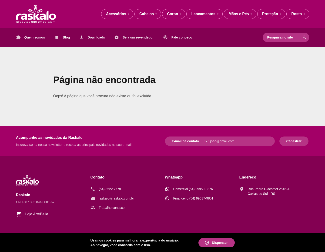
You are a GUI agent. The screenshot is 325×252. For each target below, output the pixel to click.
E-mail (177, 141)
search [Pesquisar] (304, 37)
